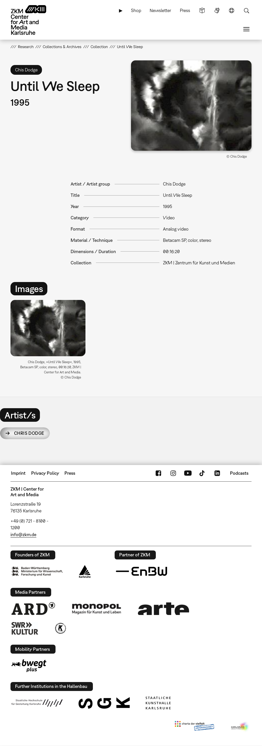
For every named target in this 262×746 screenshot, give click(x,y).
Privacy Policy (45, 473)
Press (185, 10)
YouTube (188, 473)
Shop (136, 10)
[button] (191, 105)
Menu (246, 29)
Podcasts (239, 473)
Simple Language (202, 10)
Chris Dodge (29, 433)
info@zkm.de (23, 534)
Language (231, 10)
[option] (50, 341)
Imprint (18, 473)
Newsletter (160, 10)
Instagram (173, 473)
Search (246, 10)
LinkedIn (217, 473)
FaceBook (158, 473)
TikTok (203, 473)
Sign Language (217, 10)
